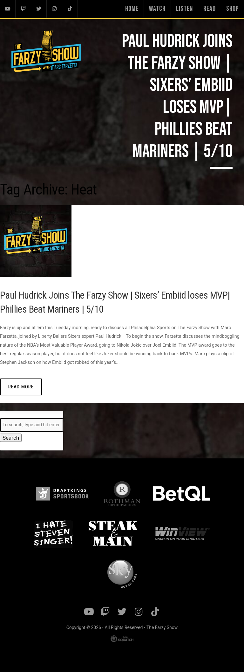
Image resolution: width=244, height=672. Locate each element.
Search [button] (10, 437)
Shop (232, 8)
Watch (157, 8)
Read (209, 8)
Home (132, 8)
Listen (184, 8)
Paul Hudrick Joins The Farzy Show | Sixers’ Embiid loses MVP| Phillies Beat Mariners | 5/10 (116, 301)
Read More (19, 386)
